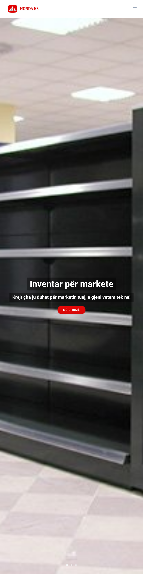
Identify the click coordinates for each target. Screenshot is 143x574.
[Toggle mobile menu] (135, 9)
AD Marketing (117, 425)
